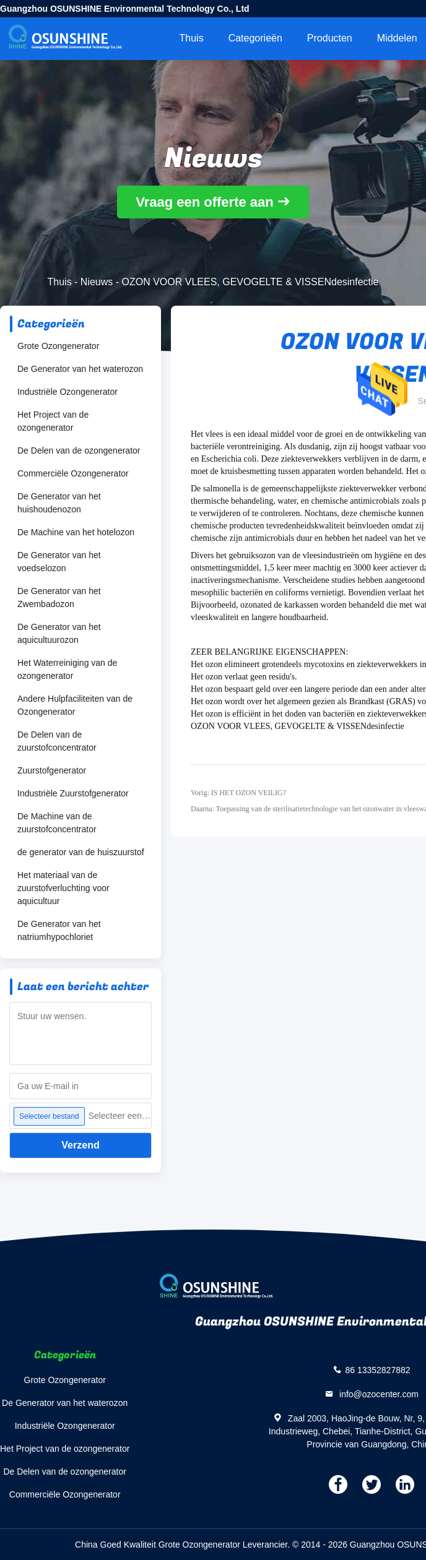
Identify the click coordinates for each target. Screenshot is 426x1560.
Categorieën (255, 38)
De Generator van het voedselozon (59, 561)
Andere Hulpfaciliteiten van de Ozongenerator (75, 705)
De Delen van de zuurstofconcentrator (57, 741)
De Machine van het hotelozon (75, 532)
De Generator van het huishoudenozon (59, 502)
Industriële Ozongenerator (67, 392)
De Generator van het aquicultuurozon (59, 633)
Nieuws (96, 282)
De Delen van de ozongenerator (78, 450)
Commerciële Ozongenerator (73, 473)
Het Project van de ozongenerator (53, 421)
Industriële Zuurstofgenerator (73, 793)
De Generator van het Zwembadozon (59, 597)
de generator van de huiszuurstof (80, 852)
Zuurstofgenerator (51, 770)
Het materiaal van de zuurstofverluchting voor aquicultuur (63, 888)
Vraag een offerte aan (205, 202)
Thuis (192, 38)
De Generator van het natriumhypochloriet (59, 930)
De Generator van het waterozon (80, 369)
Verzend (80, 1145)
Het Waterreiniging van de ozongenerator (67, 669)
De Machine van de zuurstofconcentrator (57, 822)
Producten (329, 38)
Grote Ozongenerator (58, 346)
